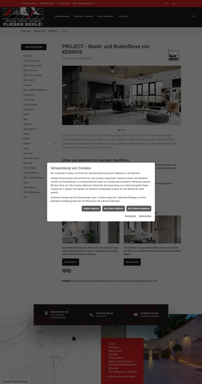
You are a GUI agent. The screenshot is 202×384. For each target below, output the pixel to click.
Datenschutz (145, 212)
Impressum (130, 212)
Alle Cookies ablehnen (113, 205)
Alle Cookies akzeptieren (139, 205)
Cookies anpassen (91, 205)
